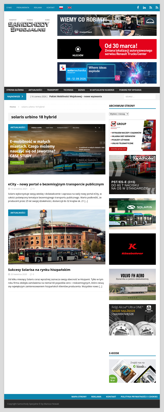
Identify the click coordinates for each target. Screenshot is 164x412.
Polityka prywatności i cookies (139, 396)
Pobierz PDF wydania (130, 90)
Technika (68, 90)
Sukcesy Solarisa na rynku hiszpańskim (39, 269)
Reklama (38, 7)
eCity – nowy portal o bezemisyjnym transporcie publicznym (56, 184)
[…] (86, 201)
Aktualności (35, 90)
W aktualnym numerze (102, 90)
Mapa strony (78, 396)
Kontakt (50, 7)
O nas (9, 7)
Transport (52, 90)
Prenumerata (22, 7)
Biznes (81, 90)
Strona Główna (15, 90)
